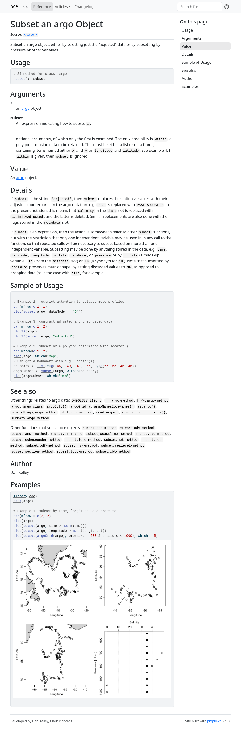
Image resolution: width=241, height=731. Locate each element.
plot (17, 312)
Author (188, 78)
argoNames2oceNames (112, 406)
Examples (190, 86)
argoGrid (78, 406)
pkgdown (214, 721)
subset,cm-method (66, 434)
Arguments (191, 38)
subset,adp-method (99, 428)
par (16, 307)
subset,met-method (121, 440)
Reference (42, 6)
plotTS (19, 331)
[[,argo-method (119, 401)
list (41, 366)
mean (67, 526)
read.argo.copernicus (141, 412)
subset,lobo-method (82, 440)
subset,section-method (32, 452)
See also (189, 70)
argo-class (33, 406)
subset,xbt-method (113, 452)
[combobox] (199, 6)
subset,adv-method (137, 428)
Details (188, 54)
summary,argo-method (30, 418)
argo (25, 108)
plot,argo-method (76, 412)
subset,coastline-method (109, 434)
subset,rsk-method (80, 446)
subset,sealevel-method (123, 446)
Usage (187, 30)
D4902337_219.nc (86, 401)
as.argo (144, 406)
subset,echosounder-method (36, 440)
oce (14, 6)
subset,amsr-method (29, 434)
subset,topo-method (74, 452)
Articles (61, 6)
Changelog (83, 6)
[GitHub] (226, 6)
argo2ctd (55, 406)
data (17, 501)
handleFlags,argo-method (34, 412)
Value (186, 46)
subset (19, 79)
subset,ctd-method (152, 434)
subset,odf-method (43, 446)
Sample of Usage (196, 62)
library (20, 496)
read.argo (105, 412)
